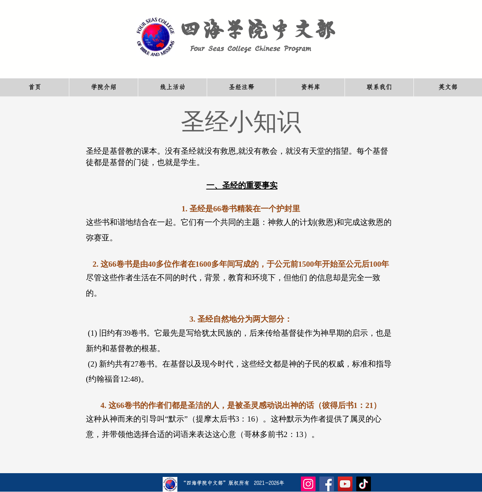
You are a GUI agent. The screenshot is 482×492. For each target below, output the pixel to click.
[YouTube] (345, 484)
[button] (103, 87)
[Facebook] (326, 484)
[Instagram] (308, 484)
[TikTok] (363, 484)
